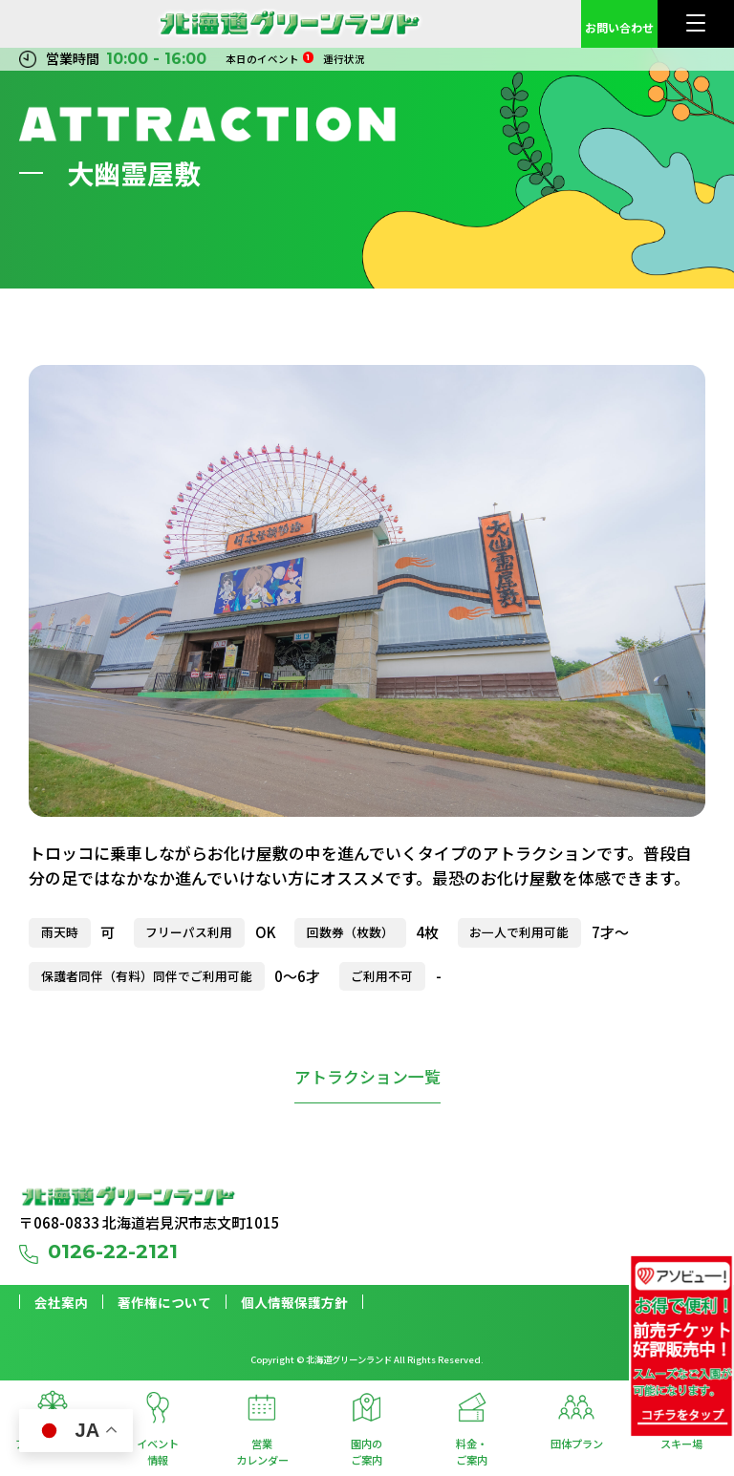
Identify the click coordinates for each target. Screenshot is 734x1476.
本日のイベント (269, 59)
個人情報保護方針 (294, 1303)
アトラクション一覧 (367, 1076)
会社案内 (61, 1303)
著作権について (164, 1303)
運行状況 (344, 59)
